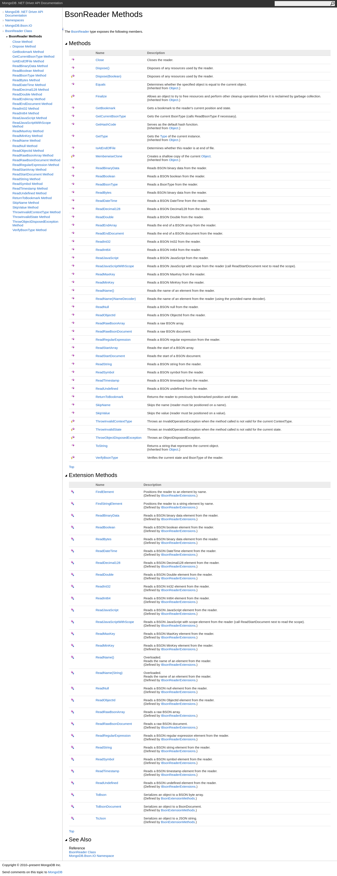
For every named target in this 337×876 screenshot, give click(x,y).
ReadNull (102, 307)
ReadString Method (26, 179)
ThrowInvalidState (108, 429)
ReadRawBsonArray (110, 323)
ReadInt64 (103, 250)
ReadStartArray (107, 348)
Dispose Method (24, 46)
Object (173, 88)
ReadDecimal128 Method (30, 89)
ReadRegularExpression (113, 339)
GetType (102, 136)
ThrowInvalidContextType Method (36, 212)
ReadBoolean (105, 176)
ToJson (101, 818)
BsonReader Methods (25, 36)
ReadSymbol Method (27, 184)
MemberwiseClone (109, 156)
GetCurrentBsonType (111, 116)
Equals (101, 84)
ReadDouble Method (27, 94)
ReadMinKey (105, 282)
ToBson (101, 794)
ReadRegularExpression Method (35, 165)
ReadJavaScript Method (29, 118)
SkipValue (103, 413)
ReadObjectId (105, 315)
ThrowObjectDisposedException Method (35, 223)
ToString (101, 446)
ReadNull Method (24, 146)
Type (163, 136)
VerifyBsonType (107, 457)
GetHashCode (106, 124)
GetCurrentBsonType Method (33, 56)
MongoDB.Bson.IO (18, 25)
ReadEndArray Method (28, 99)
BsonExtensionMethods (178, 798)
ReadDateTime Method (29, 85)
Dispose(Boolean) (108, 76)
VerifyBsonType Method (29, 230)
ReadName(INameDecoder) (116, 299)
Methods (78, 43)
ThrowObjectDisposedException (118, 437)
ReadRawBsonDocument (114, 331)
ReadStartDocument (110, 356)
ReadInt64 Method (25, 113)
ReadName (105, 290)
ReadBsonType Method (29, 75)
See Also (78, 839)
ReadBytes (103, 192)
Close (100, 60)
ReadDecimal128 (108, 209)
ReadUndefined (107, 388)
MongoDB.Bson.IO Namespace (91, 856)
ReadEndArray (106, 225)
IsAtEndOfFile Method (28, 61)
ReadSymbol (105, 372)
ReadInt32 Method (25, 108)
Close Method (22, 41)
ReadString (104, 364)
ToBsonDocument (108, 806)
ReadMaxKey (105, 274)
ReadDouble (104, 217)
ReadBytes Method (26, 80)
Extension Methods (91, 475)
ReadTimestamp (107, 380)
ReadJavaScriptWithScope (115, 266)
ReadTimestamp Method (30, 188)
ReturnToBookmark (109, 397)
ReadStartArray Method (29, 169)
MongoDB (55, 872)
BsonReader (80, 31)
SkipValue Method (25, 207)
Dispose (102, 68)
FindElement (105, 492)
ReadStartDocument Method (32, 174)
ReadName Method (26, 140)
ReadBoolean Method (28, 70)
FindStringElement (109, 503)
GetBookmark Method (28, 52)
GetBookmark (105, 108)
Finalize (101, 96)
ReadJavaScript (107, 258)
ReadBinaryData (107, 168)
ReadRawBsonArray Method (32, 155)
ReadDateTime (106, 201)
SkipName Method (25, 202)
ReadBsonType (107, 184)
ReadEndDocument (110, 233)
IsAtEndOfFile (106, 148)
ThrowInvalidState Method (31, 217)
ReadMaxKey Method (27, 131)
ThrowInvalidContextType (114, 421)
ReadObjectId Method (28, 150)
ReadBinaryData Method (30, 66)
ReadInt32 (103, 241)
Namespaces (14, 20)
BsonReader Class (18, 31)
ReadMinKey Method (27, 136)
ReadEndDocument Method (32, 104)
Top (71, 467)
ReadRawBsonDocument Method (36, 160)
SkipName (103, 405)
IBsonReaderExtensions (178, 495)
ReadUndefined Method (29, 193)
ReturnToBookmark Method (32, 198)
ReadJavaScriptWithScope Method (31, 124)
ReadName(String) (109, 673)
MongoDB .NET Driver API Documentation (24, 13)
